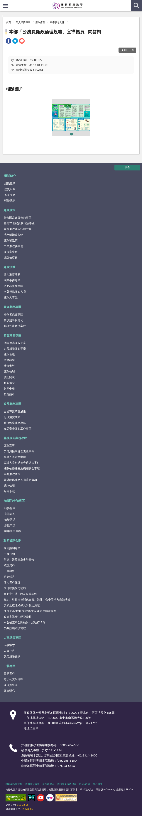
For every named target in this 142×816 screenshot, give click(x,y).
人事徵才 (9, 645)
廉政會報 (9, 354)
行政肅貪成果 (12, 417)
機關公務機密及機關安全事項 (22, 468)
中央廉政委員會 (13, 246)
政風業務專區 (12, 403)
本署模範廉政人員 (15, 291)
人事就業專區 (12, 637)
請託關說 (9, 377)
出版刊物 (9, 553)
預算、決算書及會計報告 (19, 559)
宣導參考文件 (57, 22)
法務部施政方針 (13, 234)
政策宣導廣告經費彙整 (17, 616)
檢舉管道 (9, 519)
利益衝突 (9, 382)
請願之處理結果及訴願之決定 (22, 605)
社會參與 (9, 365)
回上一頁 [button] (129, 49)
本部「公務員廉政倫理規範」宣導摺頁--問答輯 (55, 31)
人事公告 (9, 650)
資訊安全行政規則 (66, 784)
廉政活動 (9, 267)
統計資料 (9, 565)
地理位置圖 (31, 728)
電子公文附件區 (13, 679)
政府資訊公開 (12, 540)
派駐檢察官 (11, 257)
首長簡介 (9, 194)
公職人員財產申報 (15, 456)
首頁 (8, 22)
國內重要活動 (12, 274)
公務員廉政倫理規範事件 (19, 451)
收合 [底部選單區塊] (127, 167)
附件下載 (9, 491)
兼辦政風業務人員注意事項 (20, 479)
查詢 (136, 5)
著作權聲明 (48, 784)
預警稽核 (9, 360)
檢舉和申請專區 (14, 500)
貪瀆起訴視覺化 (13, 320)
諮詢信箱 (9, 485)
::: (3, 2)
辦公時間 (97, 784)
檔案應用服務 (12, 531)
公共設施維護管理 (15, 628)
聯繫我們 (9, 200)
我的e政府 (84, 784)
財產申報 (9, 388)
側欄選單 (5, 6)
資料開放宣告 (32, 784)
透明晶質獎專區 (13, 285)
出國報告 (9, 571)
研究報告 (9, 576)
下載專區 (9, 666)
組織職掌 (9, 183)
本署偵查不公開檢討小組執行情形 (24, 622)
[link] (8, 41)
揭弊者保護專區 (13, 314)
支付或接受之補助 (15, 588)
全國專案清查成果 (15, 411)
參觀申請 (9, 525)
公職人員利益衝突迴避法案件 (22, 462)
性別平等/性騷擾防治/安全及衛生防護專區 (30, 611)
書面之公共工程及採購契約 (20, 593)
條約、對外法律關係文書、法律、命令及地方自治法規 (37, 599)
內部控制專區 (12, 548)
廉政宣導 (9, 445)
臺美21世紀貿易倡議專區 (19, 223)
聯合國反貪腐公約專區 (17, 217)
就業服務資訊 (12, 656)
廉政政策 (9, 210)
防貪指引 (9, 394)
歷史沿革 (9, 189)
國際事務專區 (12, 280)
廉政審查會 (11, 251)
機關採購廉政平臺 (15, 342)
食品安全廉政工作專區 (17, 428)
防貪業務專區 (23, 22)
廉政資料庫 (11, 684)
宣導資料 (9, 513)
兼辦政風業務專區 (15, 438)
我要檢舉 (9, 508)
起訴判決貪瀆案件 (15, 325)
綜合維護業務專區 (15, 422)
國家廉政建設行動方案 (17, 229)
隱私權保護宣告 (14, 784)
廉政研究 (9, 690)
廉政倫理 (40, 22)
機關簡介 (10, 175)
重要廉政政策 (12, 474)
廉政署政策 (11, 240)
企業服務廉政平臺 (15, 348)
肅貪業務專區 (12, 306)
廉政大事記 (11, 297)
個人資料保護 (12, 582)
